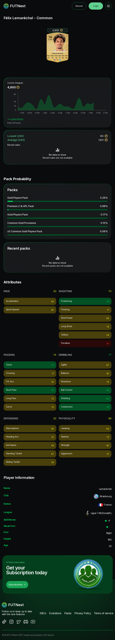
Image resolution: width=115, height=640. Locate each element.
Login (95, 6)
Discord (79, 6)
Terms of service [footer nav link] (103, 613)
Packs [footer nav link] (67, 613)
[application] (57, 104)
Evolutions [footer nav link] (55, 613)
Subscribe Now (17, 584)
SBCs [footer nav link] (43, 613)
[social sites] (4, 621)
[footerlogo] (18, 604)
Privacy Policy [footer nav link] (82, 613)
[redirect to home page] (14, 6)
